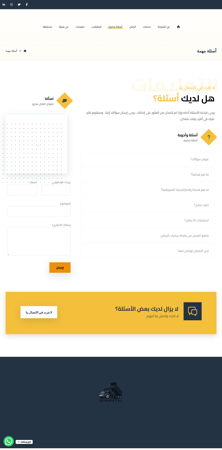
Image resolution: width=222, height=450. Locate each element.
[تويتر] (19, 4)
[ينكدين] (3, 4)
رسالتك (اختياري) (39, 240)
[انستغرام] (11, 4)
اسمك (22, 188)
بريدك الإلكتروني (56, 188)
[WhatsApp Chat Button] (8, 441)
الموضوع (39, 210)
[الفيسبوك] (26, 4)
